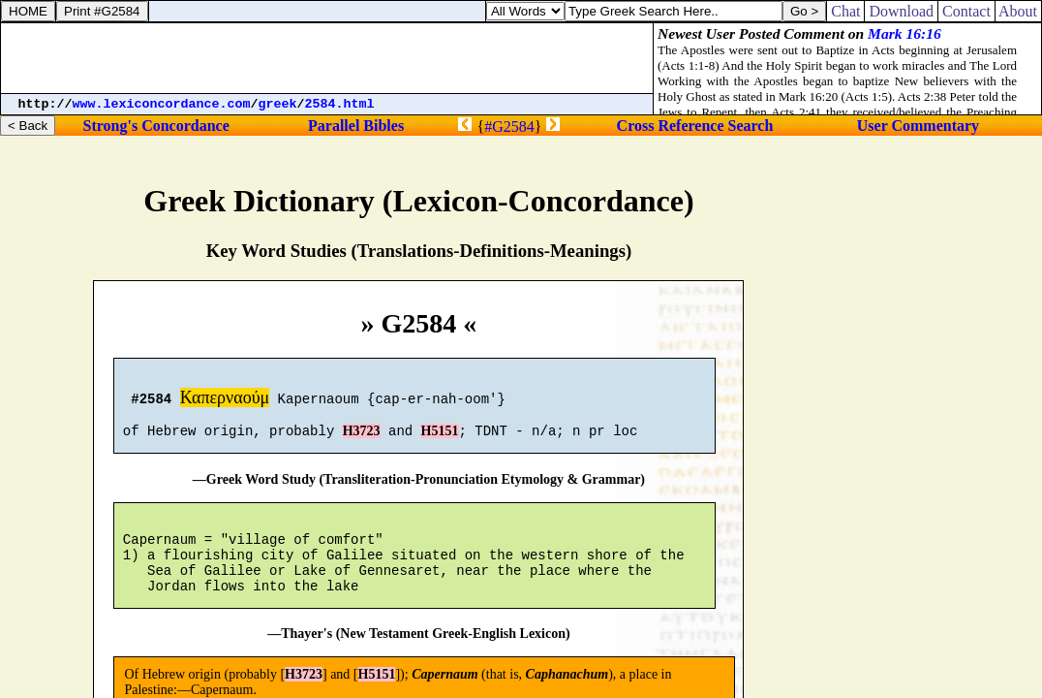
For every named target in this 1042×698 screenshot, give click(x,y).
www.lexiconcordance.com (162, 104)
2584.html (340, 104)
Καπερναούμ (225, 400)
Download (901, 11)
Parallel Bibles (356, 125)
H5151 (440, 439)
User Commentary (918, 125)
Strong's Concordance (156, 125)
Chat (845, 11)
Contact (966, 11)
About (1018, 11)
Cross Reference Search (695, 125)
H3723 (362, 439)
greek (278, 104)
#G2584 (509, 126)
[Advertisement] (327, 58)
